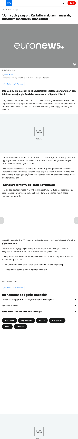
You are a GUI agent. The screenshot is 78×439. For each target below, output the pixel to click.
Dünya (15, 10)
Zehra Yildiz (8, 75)
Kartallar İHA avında (10, 306)
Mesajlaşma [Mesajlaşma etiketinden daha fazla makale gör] (57, 320)
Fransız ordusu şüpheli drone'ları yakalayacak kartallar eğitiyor (28, 300)
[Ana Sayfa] (3, 10)
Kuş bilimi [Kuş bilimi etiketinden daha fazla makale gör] (9, 320)
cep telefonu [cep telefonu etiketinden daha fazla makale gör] (26, 320)
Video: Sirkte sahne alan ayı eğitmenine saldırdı (26, 269)
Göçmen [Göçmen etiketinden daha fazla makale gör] (20, 326)
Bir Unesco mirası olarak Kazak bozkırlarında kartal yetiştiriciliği (34, 264)
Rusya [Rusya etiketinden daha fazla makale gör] (42, 320)
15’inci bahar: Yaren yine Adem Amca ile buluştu (22, 312)
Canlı (72, 3)
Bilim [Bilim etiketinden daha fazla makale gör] (7, 326)
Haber (8, 10)
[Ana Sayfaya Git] (9, 3)
